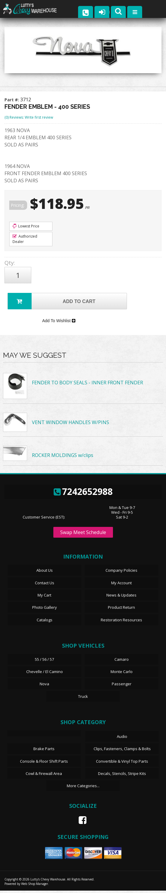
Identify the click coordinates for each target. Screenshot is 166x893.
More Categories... (83, 788)
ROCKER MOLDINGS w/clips (62, 457)
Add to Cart (51, 301)
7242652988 (83, 494)
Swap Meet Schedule (83, 535)
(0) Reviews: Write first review (28, 117)
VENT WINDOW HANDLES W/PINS (70, 425)
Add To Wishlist (58, 322)
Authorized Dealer (25, 239)
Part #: (12, 100)
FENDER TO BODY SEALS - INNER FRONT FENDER (87, 385)
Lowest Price (26, 226)
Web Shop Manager (34, 886)
